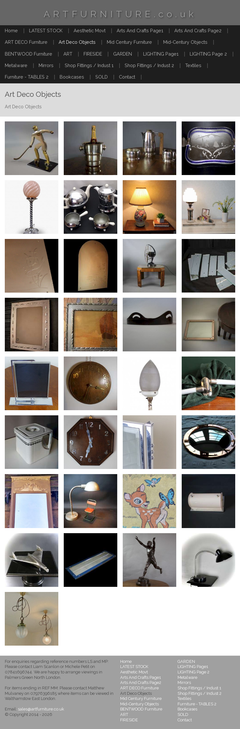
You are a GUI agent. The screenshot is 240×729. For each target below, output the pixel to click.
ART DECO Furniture (26, 42)
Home (11, 30)
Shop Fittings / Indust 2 (149, 65)
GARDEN (122, 54)
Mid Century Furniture (129, 42)
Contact (127, 77)
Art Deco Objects (77, 42)
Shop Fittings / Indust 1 (89, 65)
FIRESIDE (93, 54)
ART (67, 54)
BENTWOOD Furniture (28, 54)
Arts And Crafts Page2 (198, 30)
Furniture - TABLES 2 (26, 77)
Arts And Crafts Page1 (140, 30)
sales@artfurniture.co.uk (41, 709)
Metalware (16, 65)
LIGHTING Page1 (160, 54)
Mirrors (46, 65)
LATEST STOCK (45, 30)
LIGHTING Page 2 (208, 54)
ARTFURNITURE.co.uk (120, 14)
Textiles (193, 65)
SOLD (101, 77)
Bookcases (72, 77)
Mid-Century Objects (185, 42)
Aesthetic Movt (89, 30)
